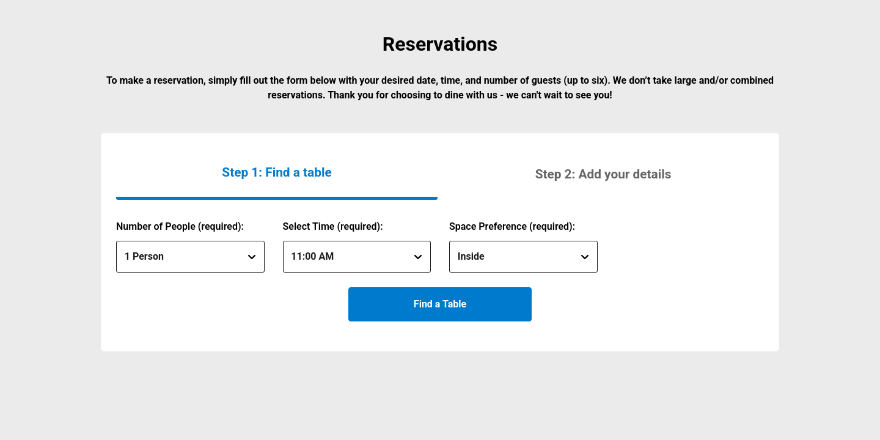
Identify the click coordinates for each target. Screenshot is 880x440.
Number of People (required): (180, 226)
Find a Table (440, 304)
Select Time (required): (333, 226)
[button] (603, 174)
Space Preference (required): (512, 226)
